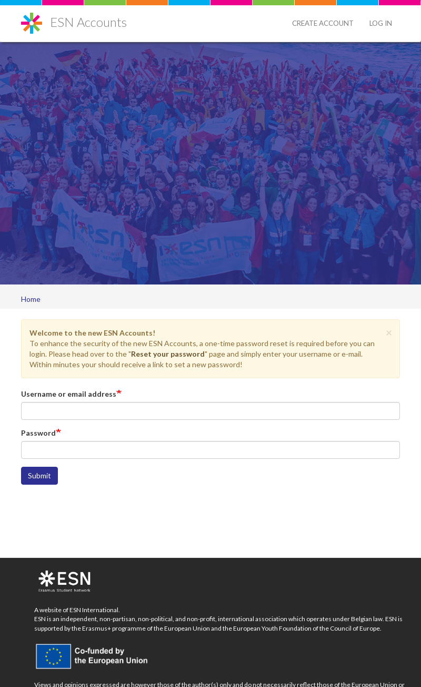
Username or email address (68, 393)
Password (38, 432)
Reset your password (168, 353)
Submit (39, 475)
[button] (389, 332)
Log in (380, 23)
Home (31, 299)
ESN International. (94, 610)
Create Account (323, 23)
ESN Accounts (88, 22)
